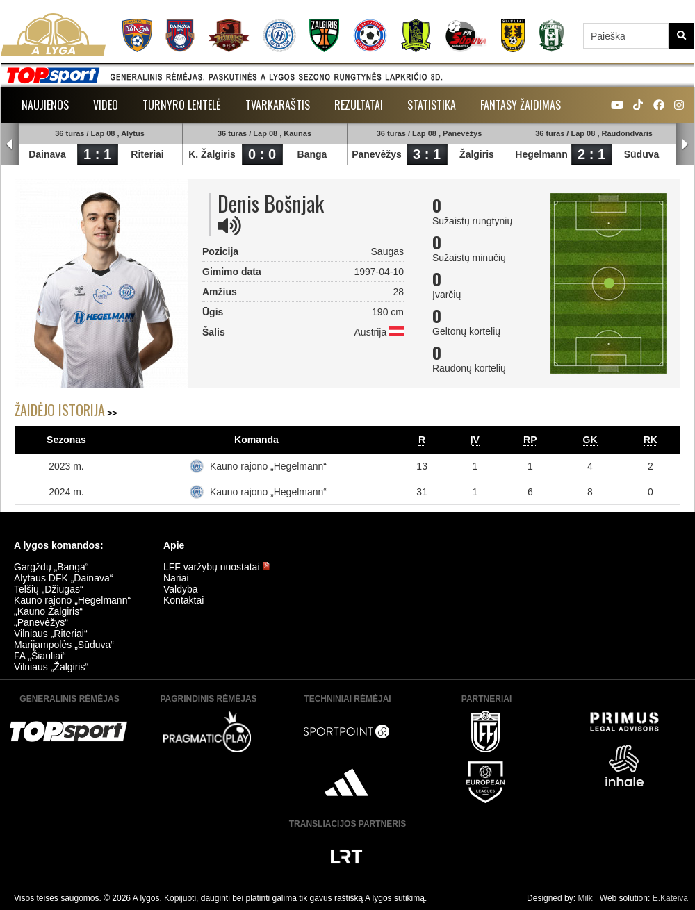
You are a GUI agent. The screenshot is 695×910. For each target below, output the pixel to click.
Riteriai (147, 154)
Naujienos (45, 105)
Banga (312, 154)
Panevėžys (377, 154)
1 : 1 (97, 154)
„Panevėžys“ (41, 622)
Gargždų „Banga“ (51, 566)
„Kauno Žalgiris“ (48, 611)
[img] (229, 225)
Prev (10, 144)
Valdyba (180, 589)
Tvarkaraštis (277, 105)
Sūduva (642, 154)
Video (105, 105)
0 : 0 (262, 154)
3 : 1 (427, 154)
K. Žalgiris (212, 154)
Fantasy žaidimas (520, 105)
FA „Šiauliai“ (40, 655)
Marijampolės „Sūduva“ (64, 644)
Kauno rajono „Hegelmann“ (268, 466)
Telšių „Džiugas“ (48, 589)
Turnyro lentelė (181, 105)
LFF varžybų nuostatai (216, 566)
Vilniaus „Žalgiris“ (51, 666)
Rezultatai (358, 105)
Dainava (47, 154)
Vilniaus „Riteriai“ (51, 633)
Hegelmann (541, 154)
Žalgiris (476, 154)
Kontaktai (183, 600)
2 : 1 (591, 154)
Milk (585, 898)
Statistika (431, 105)
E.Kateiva (670, 898)
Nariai (176, 578)
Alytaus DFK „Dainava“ (63, 578)
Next (685, 144)
